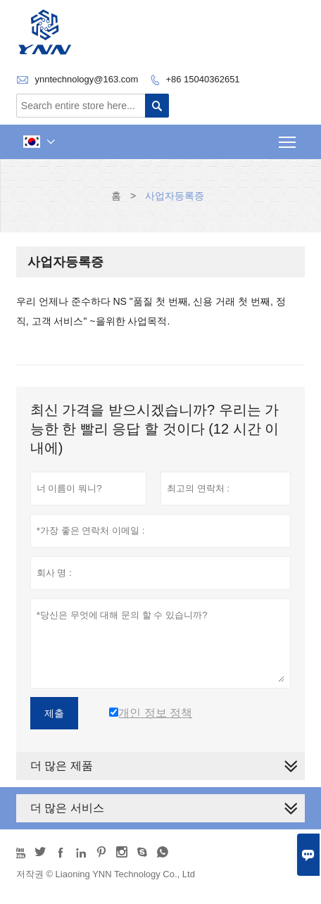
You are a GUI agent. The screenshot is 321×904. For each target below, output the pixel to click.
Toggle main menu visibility (288, 138)
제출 (54, 713)
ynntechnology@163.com (86, 79)
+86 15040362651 (202, 79)
